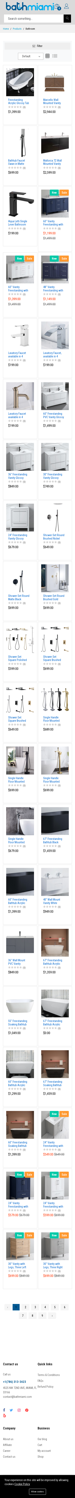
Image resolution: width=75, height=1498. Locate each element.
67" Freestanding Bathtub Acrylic (52, 962)
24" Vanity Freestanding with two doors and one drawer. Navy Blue (19, 1205)
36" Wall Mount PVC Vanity (16, 962)
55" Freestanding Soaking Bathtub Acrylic (17, 1022)
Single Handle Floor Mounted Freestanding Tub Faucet (52, 719)
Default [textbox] (26, 56)
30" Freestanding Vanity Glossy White (52, 476)
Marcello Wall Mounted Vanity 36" (52, 101)
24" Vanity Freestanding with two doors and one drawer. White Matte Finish (54, 1205)
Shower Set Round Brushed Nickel (53, 536)
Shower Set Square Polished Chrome (17, 658)
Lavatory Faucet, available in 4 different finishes (52, 354)
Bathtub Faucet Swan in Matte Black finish (16, 162)
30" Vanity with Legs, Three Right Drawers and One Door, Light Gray (53, 1265)
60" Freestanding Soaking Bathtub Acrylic (17, 1144)
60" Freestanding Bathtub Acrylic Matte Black (17, 901)
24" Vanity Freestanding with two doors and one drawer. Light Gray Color (54, 1144)
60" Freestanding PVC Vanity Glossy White (53, 415)
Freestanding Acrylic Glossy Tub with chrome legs (18, 101)
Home (6, 28)
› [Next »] (52, 1315)
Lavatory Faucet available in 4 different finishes (17, 354)
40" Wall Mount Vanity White (51, 901)
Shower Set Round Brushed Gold (53, 597)
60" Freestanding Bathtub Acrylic (17, 1083)
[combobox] (30, 56)
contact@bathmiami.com (17, 1396)
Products (17, 28)
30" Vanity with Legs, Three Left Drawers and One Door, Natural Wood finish (17, 1265)
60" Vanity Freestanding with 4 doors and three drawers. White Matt (18, 288)
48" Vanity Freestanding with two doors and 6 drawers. (53, 288)
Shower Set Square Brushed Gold (52, 658)
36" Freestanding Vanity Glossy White (17, 476)
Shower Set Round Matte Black (18, 597)
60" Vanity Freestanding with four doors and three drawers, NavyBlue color (53, 223)
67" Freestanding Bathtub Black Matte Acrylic (52, 840)
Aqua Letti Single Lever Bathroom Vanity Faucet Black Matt (17, 223)
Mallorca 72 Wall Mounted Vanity (52, 162)
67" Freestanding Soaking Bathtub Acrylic (52, 1083)
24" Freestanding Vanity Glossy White (17, 536)
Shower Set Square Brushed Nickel (17, 719)
